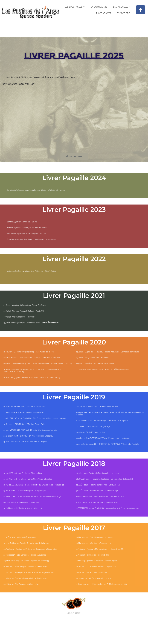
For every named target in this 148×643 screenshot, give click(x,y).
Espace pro (123, 13)
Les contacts (103, 13)
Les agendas (121, 6)
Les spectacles (75, 6)
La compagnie (99, 6)
